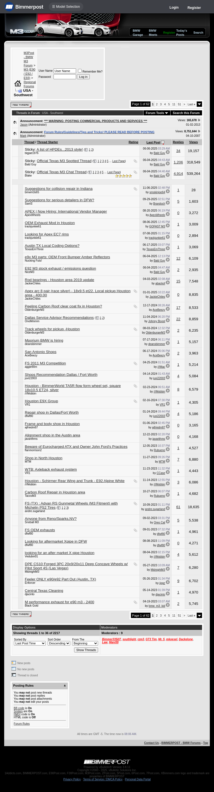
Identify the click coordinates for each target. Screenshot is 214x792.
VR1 (27, 404)
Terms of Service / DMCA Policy (102, 779)
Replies (178, 142)
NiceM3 (29, 272)
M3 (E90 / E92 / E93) (29, 74)
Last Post (153, 142)
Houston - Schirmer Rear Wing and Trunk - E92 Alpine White (75, 481)
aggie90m (31, 366)
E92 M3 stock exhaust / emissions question (60, 268)
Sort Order (54, 639)
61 (178, 507)
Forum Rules (22, 723)
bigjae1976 (31, 153)
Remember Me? (90, 71)
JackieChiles (32, 283)
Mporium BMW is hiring (44, 340)
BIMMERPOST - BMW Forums (181, 742)
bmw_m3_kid (157, 605)
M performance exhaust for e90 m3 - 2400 (59, 602)
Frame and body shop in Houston (52, 424)
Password (44, 76)
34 (178, 151)
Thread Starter (47, 142)
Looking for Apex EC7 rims (47, 234)
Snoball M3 (32, 522)
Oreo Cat (159, 522)
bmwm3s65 (32, 192)
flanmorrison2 (33, 450)
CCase (161, 473)
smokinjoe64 (157, 192)
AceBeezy (158, 309)
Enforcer (30, 582)
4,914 (178, 174)
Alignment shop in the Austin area (52, 435)
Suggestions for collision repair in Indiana (59, 189)
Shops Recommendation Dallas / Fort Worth (61, 375)
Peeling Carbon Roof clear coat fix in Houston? (63, 306)
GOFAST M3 (157, 226)
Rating (133, 142)
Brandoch (159, 203)
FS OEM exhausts (40, 530)
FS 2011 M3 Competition (45, 363)
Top (205, 742)
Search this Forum (186, 113)
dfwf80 (29, 416)
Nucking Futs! (33, 260)
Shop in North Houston (43, 458)
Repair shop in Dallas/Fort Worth (52, 412)
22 (178, 319)
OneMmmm (32, 321)
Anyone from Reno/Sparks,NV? (51, 519)
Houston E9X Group (41, 401)
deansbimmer (33, 344)
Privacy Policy (72, 779)
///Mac (161, 366)
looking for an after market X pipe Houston (59, 553)
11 (173, 104)
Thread (29, 142)
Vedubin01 (31, 556)
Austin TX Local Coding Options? (52, 246)
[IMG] (17, 714)
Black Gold (31, 605)
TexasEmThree (34, 249)
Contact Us (151, 742)
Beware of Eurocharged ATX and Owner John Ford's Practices (76, 447)
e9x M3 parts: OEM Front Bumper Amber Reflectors (67, 257)
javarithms (31, 438)
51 (179, 104)
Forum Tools (155, 113)
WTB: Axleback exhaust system (51, 469)
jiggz (162, 583)
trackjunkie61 (33, 226)
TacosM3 (30, 495)
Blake (28, 175)
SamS (28, 203)
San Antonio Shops (40, 352)
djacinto (29, 594)
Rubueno (159, 450)
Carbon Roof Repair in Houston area (55, 492)
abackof (160, 283)
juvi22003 (31, 378)
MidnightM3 (32, 571)
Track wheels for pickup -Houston (52, 329)
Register (194, 8)
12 (178, 258)
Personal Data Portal (137, 779)
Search (198, 32)
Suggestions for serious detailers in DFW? (59, 200)
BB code (19, 708)
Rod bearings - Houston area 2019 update (59, 280)
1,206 (178, 162)
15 (178, 281)
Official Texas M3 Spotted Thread (64, 161)
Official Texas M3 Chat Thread (62, 172)
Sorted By (20, 639)
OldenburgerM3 (34, 309)
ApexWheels (32, 215)
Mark (23, 135)
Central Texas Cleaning (44, 591)
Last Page (118, 161)
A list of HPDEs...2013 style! (60, 149)
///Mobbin (30, 393)
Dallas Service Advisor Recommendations (59, 318)
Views (193, 142)
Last (191, 104)
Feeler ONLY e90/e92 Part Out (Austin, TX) (60, 579)
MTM (28, 461)
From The (78, 639)
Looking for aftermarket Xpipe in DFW (56, 541)
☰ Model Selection (66, 7)
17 (178, 308)
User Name (45, 70)
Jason (24, 124)
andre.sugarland (35, 511)
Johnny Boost (156, 321)
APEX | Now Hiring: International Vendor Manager (66, 211)
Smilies (18, 711)
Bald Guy (159, 153)
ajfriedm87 (31, 427)
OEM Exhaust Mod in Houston (50, 223)
